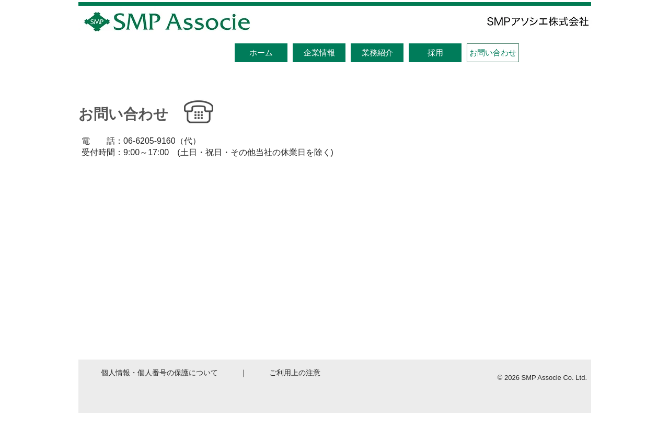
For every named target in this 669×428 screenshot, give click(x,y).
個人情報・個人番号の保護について (159, 372)
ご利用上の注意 (294, 372)
